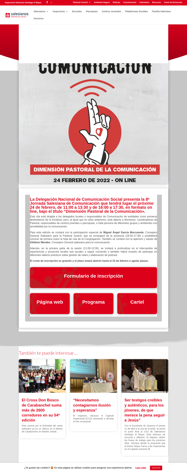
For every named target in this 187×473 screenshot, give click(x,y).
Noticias (116, 2)
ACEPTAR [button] (156, 468)
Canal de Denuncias (173, 2)
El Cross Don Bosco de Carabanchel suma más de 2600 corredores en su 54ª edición (42, 410)
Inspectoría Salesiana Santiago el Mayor (23, 2)
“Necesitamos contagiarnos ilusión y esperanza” (92, 405)
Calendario (144, 2)
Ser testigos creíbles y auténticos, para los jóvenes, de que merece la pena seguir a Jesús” (145, 410)
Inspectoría (59, 11)
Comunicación (130, 2)
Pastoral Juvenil (80, 2)
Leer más (141, 467)
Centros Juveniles (111, 11)
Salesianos (39, 11)
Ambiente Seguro (102, 2)
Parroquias (92, 11)
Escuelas (77, 11)
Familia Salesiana (161, 11)
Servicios (39, 18)
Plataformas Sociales (136, 11)
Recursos (156, 2)
